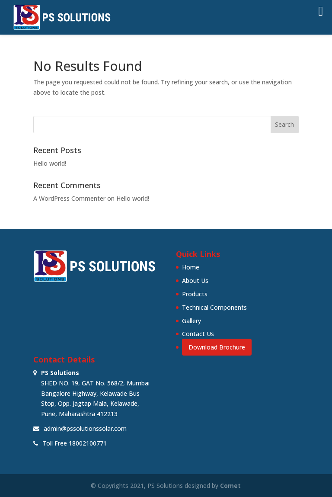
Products (195, 294)
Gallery (191, 321)
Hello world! (49, 163)
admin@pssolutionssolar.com (85, 428)
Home (190, 267)
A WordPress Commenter (69, 198)
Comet (230, 485)
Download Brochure (216, 347)
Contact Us (198, 334)
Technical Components (214, 307)
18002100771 (88, 443)
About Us (195, 280)
